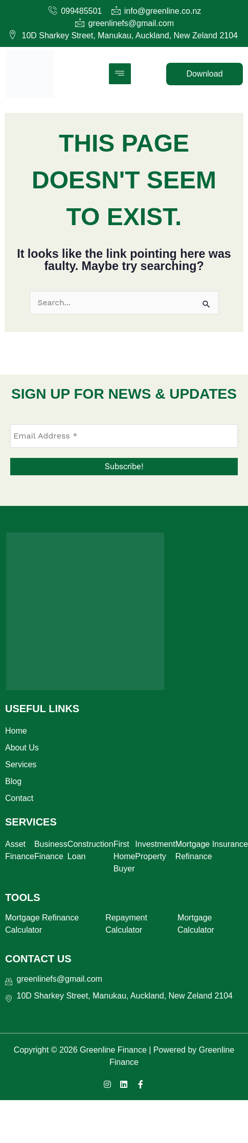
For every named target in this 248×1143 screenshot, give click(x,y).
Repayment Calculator (126, 923)
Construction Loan (90, 850)
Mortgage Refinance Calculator (42, 923)
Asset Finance (19, 850)
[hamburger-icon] (119, 74)
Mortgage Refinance (193, 850)
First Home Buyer (125, 856)
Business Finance (50, 850)
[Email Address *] (124, 436)
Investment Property (155, 850)
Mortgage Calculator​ (195, 923)
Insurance (230, 844)
